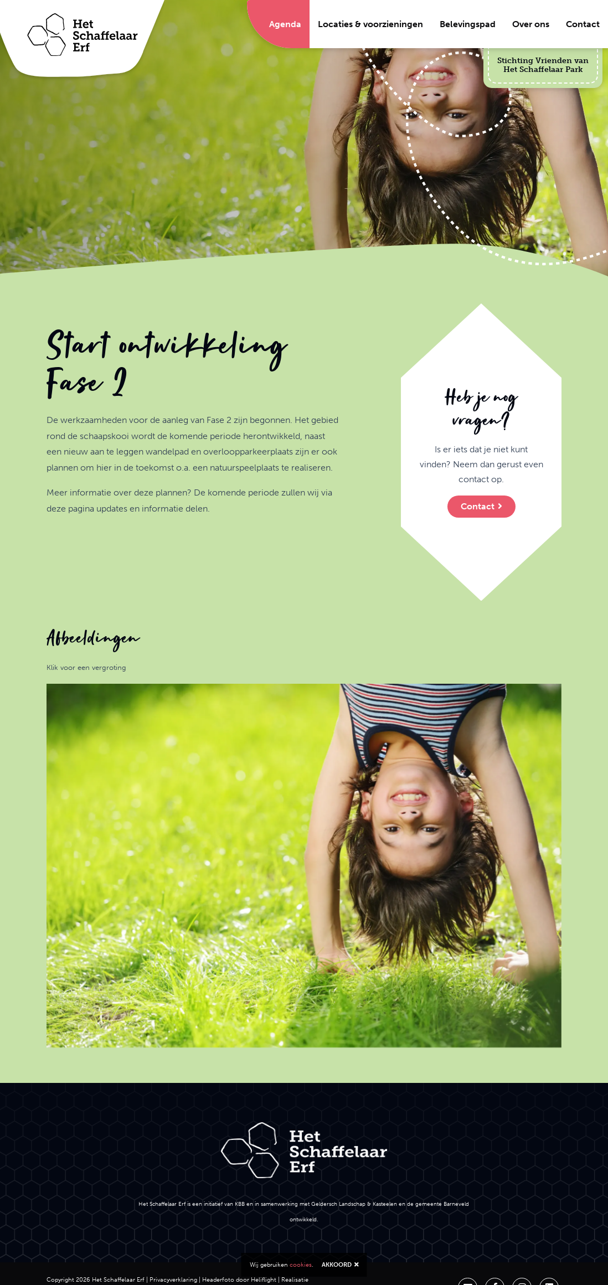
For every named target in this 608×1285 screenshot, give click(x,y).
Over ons (530, 24)
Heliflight (263, 1279)
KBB (240, 1203)
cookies (301, 1264)
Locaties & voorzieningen (370, 24)
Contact (583, 24)
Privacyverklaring (173, 1279)
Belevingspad (468, 24)
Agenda (285, 24)
